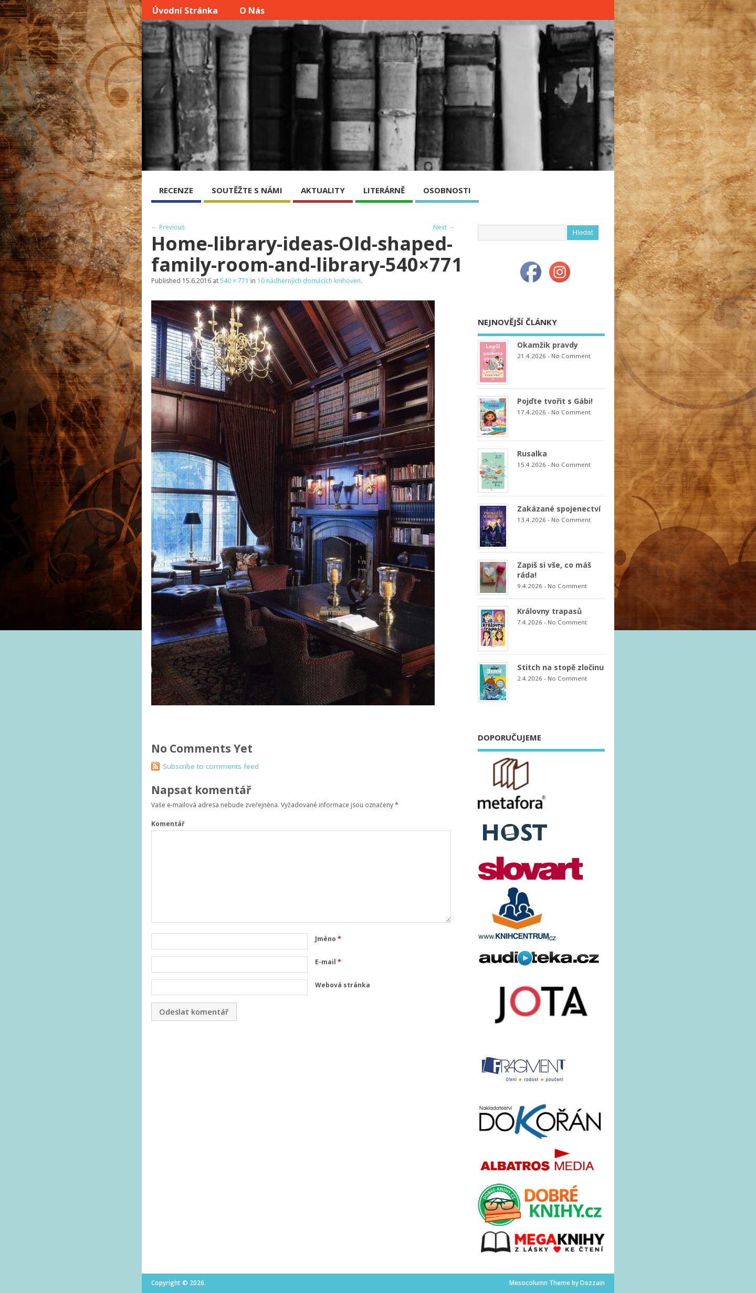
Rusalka (532, 453)
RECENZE (176, 190)
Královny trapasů (549, 611)
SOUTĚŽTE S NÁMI (247, 190)
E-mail (328, 961)
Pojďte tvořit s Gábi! (555, 401)
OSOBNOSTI (447, 190)
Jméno (328, 938)
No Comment (571, 356)
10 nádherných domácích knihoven (309, 280)
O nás (252, 10)
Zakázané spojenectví (559, 509)
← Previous (168, 227)
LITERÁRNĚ (384, 190)
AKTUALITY (323, 190)
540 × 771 (234, 280)
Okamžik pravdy (547, 345)
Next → (444, 227)
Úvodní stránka (185, 10)
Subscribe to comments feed (211, 766)
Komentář (167, 823)
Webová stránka (342, 985)
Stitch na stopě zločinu (560, 667)
